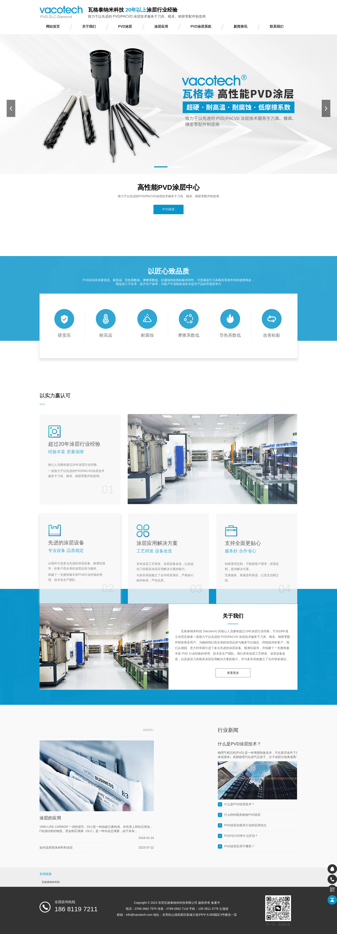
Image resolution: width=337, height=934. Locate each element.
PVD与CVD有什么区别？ (294, 835)
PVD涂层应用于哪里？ (292, 846)
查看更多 (233, 673)
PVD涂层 (168, 209)
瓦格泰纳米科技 (51, 882)
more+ (86, 730)
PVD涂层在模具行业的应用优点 (298, 825)
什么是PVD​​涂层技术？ (292, 743)
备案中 (215, 902)
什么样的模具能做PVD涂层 (295, 814)
